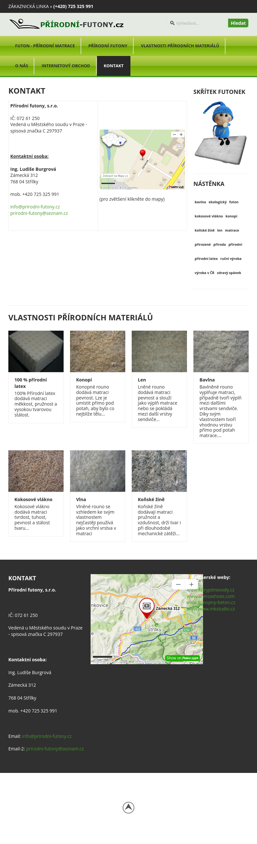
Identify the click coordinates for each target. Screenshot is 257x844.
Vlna (81, 499)
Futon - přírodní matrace (45, 46)
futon (233, 202)
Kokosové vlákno (33, 499)
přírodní (235, 244)
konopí (231, 216)
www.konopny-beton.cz (210, 602)
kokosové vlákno (209, 216)
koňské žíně (205, 230)
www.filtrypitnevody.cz (210, 590)
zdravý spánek (229, 273)
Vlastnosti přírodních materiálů (180, 46)
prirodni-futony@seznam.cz (39, 213)
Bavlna (207, 380)
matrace (232, 230)
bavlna (200, 202)
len (219, 230)
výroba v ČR (204, 273)
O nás (21, 66)
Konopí (84, 380)
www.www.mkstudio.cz (211, 609)
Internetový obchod (65, 66)
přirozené (203, 244)
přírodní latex (206, 258)
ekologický (217, 202)
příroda (219, 244)
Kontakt (114, 66)
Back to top (128, 807)
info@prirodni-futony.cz (35, 207)
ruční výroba (231, 258)
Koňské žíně (151, 499)
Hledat (238, 23)
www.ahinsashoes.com (211, 596)
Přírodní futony (107, 46)
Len (142, 380)
